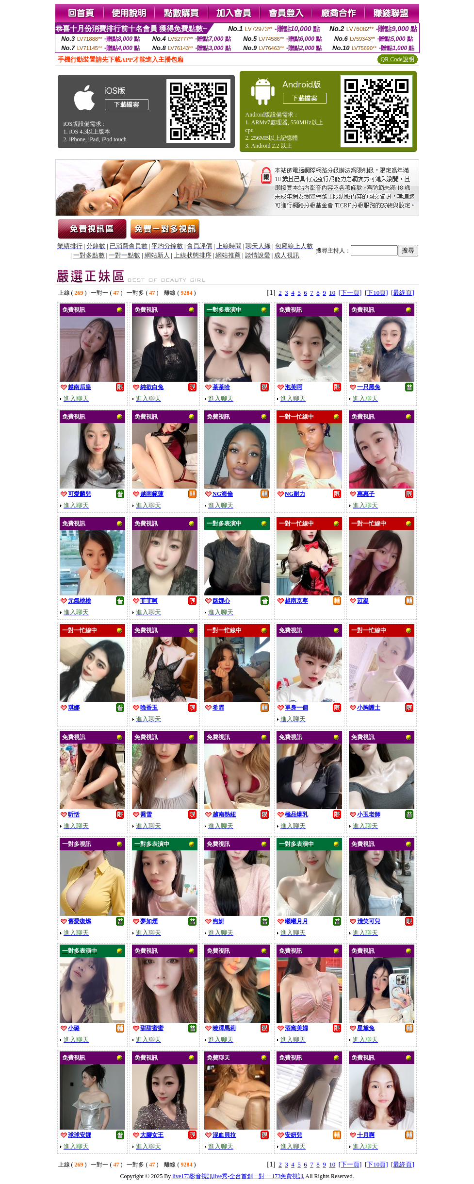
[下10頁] (376, 292)
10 (332, 292)
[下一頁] (350, 292)
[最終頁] (402, 292)
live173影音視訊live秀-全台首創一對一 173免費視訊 (238, 1176)
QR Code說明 (397, 59)
